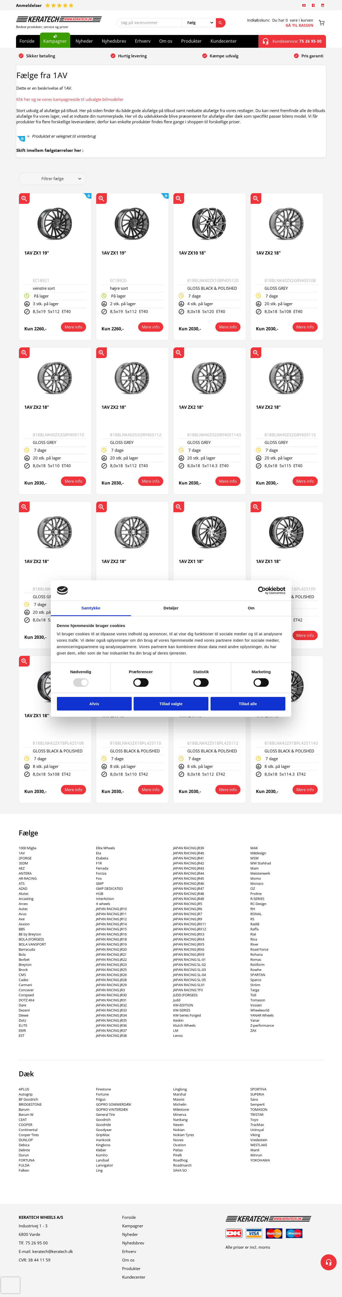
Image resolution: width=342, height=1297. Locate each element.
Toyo (254, 1119)
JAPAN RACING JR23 (111, 964)
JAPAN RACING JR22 (111, 959)
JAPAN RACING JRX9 (188, 954)
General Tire (105, 1114)
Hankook (103, 1139)
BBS (22, 929)
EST (21, 1035)
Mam (254, 868)
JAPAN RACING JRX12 (189, 929)
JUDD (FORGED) (185, 995)
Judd (176, 1000)
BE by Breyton (30, 934)
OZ (252, 888)
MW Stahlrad (260, 863)
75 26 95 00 (36, 1243)
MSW (254, 858)
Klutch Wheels (184, 1025)
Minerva (179, 1114)
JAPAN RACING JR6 (187, 908)
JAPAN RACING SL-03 (189, 969)
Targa (254, 989)
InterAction (105, 898)
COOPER (25, 1124)
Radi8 (254, 924)
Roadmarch (182, 1165)
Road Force (259, 949)
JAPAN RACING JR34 (111, 1015)
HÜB (99, 893)
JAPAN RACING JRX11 (189, 924)
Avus (22, 913)
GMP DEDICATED (109, 888)
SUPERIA (257, 1094)
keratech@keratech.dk (52, 1251)
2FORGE (25, 858)
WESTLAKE (258, 1145)
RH (252, 908)
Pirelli (177, 1155)
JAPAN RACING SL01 (189, 984)
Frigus (101, 1099)
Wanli (254, 1150)
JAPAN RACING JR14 (111, 924)
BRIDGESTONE (30, 1104)
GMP (100, 883)
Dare (22, 1005)
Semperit (257, 1104)
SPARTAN (257, 974)
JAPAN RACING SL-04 (189, 974)
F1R (99, 863)
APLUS (24, 1089)
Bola (22, 954)
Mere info (73, 327)
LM (175, 1030)
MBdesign (258, 853)
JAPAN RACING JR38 (111, 1035)
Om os (165, 41)
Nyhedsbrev (114, 41)
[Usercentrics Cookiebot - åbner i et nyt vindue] (262, 590)
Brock (23, 969)
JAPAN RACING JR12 (111, 919)
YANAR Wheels (262, 1015)
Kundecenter (224, 41)
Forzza (101, 873)
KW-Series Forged (187, 1015)
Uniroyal (257, 1129)
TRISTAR (256, 1114)
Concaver (26, 989)
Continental (28, 1129)
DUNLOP (26, 1139)
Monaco (256, 883)
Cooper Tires (29, 1134)
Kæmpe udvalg (224, 55)
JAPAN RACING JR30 (111, 995)
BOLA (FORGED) (31, 939)
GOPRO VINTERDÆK (112, 1109)
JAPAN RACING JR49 (188, 898)
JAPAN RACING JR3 (110, 989)
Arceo (23, 903)
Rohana (256, 954)
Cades (23, 979)
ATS (22, 883)
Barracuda (27, 949)
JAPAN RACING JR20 (111, 949)
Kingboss (103, 1145)
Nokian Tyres (183, 1134)
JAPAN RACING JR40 (188, 853)
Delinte (24, 1150)
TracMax (257, 1124)
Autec (23, 908)
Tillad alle (248, 703)
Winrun (256, 1155)
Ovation (179, 1145)
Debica (24, 1145)
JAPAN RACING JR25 (111, 969)
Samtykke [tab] (90, 608)
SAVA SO (180, 1170)
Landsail (102, 1160)
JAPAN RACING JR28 (111, 979)
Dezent (24, 1010)
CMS (22, 974)
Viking (255, 1134)
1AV (22, 853)
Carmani (25, 984)
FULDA (24, 1165)
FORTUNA (26, 1160)
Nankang (180, 1119)
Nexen (178, 1124)
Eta (98, 853)
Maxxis (178, 1099)
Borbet (24, 959)
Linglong (180, 1089)
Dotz (22, 1020)
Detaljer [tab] (171, 608)
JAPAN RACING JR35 (111, 1020)
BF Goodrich (28, 1099)
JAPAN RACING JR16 (111, 934)
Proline (256, 893)
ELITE (23, 1025)
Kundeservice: (292, 41)
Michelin (179, 1104)
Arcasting (26, 898)
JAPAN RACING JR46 (188, 883)
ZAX (253, 1030)
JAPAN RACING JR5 (187, 903)
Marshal (179, 1094)
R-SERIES (257, 898)
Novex (178, 1139)
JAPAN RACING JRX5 (188, 944)
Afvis (94, 703)
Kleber (101, 1150)
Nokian (179, 1129)
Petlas (178, 1150)
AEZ (22, 868)
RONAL (256, 913)
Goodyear (104, 1129)
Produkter (191, 41)
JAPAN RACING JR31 (111, 1000)
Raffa (254, 929)
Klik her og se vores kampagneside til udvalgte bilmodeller (69, 99)
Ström (255, 984)
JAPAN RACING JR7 (187, 913)
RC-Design (258, 903)
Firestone (103, 1089)
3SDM (23, 863)
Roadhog (180, 1160)
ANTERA (25, 873)
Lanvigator (104, 1165)
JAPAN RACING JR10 (111, 908)
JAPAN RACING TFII (188, 989)
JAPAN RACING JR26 (111, 974)
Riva (253, 939)
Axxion (24, 924)
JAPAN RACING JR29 (111, 984)
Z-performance (262, 1025)
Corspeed (26, 995)
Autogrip (26, 1094)
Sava (254, 1099)
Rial (253, 934)
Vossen (256, 1005)
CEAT (23, 1119)
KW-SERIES (181, 1010)
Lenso (178, 1035)
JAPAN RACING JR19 (111, 944)
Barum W (26, 1114)
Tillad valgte (171, 703)
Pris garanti (312, 55)
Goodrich (103, 1119)
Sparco (255, 979)
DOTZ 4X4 (26, 1000)
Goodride (103, 1124)
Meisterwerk (260, 873)
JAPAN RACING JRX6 (188, 949)
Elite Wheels (105, 848)
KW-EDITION (183, 1005)
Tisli (253, 995)
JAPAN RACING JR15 (111, 929)
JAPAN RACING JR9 (187, 919)
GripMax (103, 1134)
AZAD (23, 888)
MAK (254, 848)
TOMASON (258, 1109)
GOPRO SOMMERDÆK (113, 1104)
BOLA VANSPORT (32, 944)
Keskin (178, 1020)
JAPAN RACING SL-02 (189, 964)
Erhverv (142, 41)
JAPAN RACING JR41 (188, 858)
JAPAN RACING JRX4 (188, 939)
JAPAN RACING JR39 (188, 848)
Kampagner (55, 41)
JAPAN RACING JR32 (111, 1005)
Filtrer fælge (61, 178)
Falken (24, 1170)
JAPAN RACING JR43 (188, 868)
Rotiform (257, 964)
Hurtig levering (132, 55)
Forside (27, 41)
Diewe (23, 1015)
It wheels (103, 903)
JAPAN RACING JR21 (111, 954)
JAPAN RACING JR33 (111, 1010)
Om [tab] (251, 608)
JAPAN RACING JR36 (111, 1025)
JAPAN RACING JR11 (111, 913)
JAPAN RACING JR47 (188, 888)
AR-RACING (28, 878)
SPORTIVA (258, 1089)
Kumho (102, 1155)
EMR (22, 1030)
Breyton (25, 964)
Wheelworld (259, 1010)
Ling (99, 1170)
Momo (255, 878)
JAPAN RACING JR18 (111, 939)
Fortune (102, 1094)
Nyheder (84, 41)
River (254, 944)
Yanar (254, 1020)
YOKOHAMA (260, 1160)
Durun (24, 1155)
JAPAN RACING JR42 (188, 863)
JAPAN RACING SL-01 (189, 959)
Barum (24, 1109)
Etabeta (102, 858)
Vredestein (258, 1139)
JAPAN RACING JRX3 (188, 934)
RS (252, 919)
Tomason (257, 1000)
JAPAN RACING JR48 (188, 893)
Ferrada (102, 868)
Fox (99, 878)
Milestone (181, 1109)
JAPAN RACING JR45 (188, 878)
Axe (22, 919)
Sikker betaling (40, 55)
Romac (255, 959)
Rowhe (255, 969)
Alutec (24, 893)
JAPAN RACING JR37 (111, 1030)
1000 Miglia (27, 848)
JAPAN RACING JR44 (188, 873)
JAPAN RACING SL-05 (189, 979)
